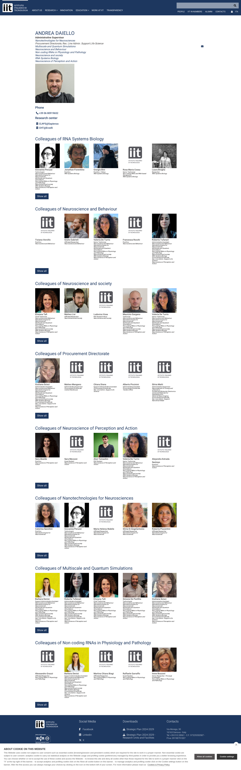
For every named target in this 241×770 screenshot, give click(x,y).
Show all (42, 196)
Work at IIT (98, 10)
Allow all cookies (204, 757)
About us (37, 10)
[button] (51, 7)
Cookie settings (227, 757)
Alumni (208, 11)
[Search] (208, 5)
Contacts (220, 11)
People (181, 11)
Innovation (66, 10)
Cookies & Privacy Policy (159, 765)
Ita (236, 11)
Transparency (115, 10)
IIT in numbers (195, 11)
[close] (236, 744)
